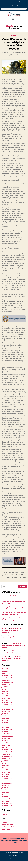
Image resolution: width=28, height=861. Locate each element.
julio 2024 (4, 714)
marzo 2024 (5, 722)
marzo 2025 (5, 696)
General (14, 35)
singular (17, 577)
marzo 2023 (5, 743)
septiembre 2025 (7, 682)
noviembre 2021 (6, 779)
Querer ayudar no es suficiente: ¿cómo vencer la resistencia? (12, 630)
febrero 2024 (5, 725)
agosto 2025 (5, 684)
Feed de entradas (7, 824)
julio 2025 (4, 687)
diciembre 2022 (6, 749)
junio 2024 (4, 716)
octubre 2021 (5, 781)
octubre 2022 (5, 754)
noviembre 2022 (6, 752)
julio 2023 (4, 740)
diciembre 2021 (6, 776)
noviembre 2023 (6, 731)
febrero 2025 (5, 698)
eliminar (23, 572)
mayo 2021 (5, 792)
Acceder (4, 822)
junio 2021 (4, 790)
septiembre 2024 (7, 709)
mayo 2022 (5, 765)
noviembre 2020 (6, 805)
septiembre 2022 (7, 756)
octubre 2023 (5, 734)
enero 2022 (5, 774)
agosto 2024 (5, 711)
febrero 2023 (5, 745)
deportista (17, 572)
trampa (22, 577)
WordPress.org (6, 829)
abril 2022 (4, 767)
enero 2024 (5, 727)
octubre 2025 (5, 680)
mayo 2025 (5, 691)
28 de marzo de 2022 (20, 52)
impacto (6, 574)
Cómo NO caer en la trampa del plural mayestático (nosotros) (14, 44)
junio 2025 (4, 689)
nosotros (13, 576)
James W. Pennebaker (14, 574)
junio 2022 (4, 763)
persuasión (19, 576)
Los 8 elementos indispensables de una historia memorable (11, 658)
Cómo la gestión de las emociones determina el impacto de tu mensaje (13, 645)
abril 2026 (4, 669)
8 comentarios (15, 55)
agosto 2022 (5, 758)
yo (25, 577)
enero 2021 (5, 801)
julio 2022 (4, 761)
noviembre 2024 (6, 705)
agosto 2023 (5, 738)
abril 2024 (4, 720)
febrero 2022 (5, 772)
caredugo (8, 52)
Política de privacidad (14, 855)
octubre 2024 (5, 707)
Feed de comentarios (8, 827)
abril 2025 (4, 693)
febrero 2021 (5, 799)
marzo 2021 (5, 796)
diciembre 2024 (6, 702)
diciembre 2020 (6, 803)
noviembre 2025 (6, 678)
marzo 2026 (5, 671)
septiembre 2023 (7, 736)
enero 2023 (5, 747)
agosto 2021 (5, 785)
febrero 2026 (5, 673)
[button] (13, 19)
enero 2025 (5, 700)
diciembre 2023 (6, 729)
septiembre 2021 (6, 783)
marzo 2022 (5, 770)
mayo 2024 (5, 718)
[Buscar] (26, 9)
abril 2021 (4, 794)
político (13, 577)
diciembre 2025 (6, 675)
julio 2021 (4, 788)
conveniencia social (9, 572)
